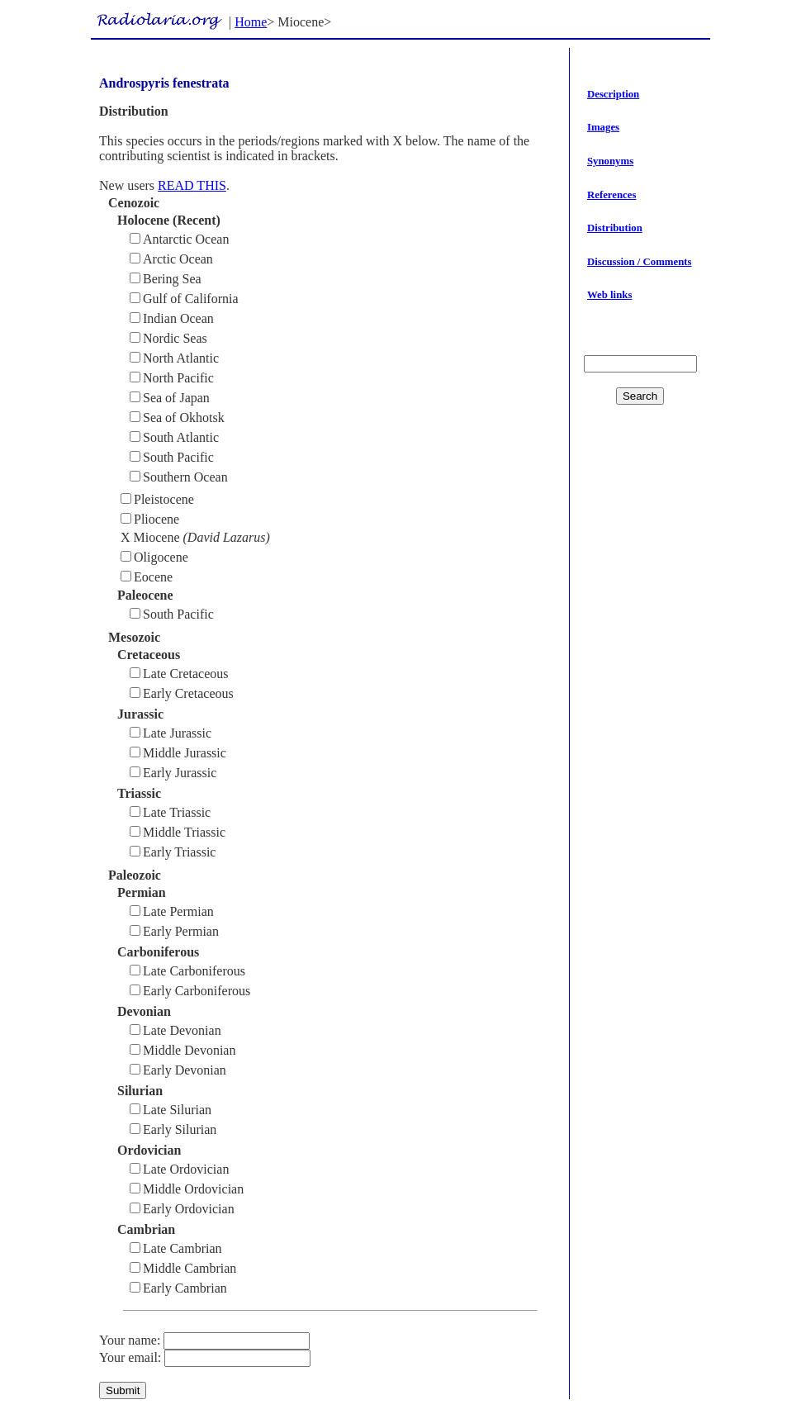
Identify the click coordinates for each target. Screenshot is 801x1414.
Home (251, 22)
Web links (609, 295)
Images (603, 127)
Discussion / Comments (639, 262)
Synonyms (610, 161)
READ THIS (192, 185)
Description (613, 94)
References (611, 195)
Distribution (614, 228)
